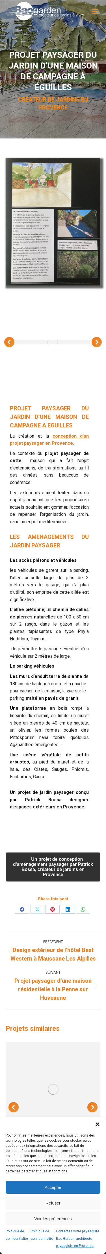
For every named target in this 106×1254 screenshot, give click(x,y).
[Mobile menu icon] (94, 11)
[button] (97, 1124)
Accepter (53, 1187)
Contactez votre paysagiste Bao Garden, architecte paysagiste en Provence (77, 1238)
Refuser (53, 1203)
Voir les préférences (53, 1218)
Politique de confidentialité (17, 1235)
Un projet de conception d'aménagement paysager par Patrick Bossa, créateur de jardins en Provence (53, 867)
